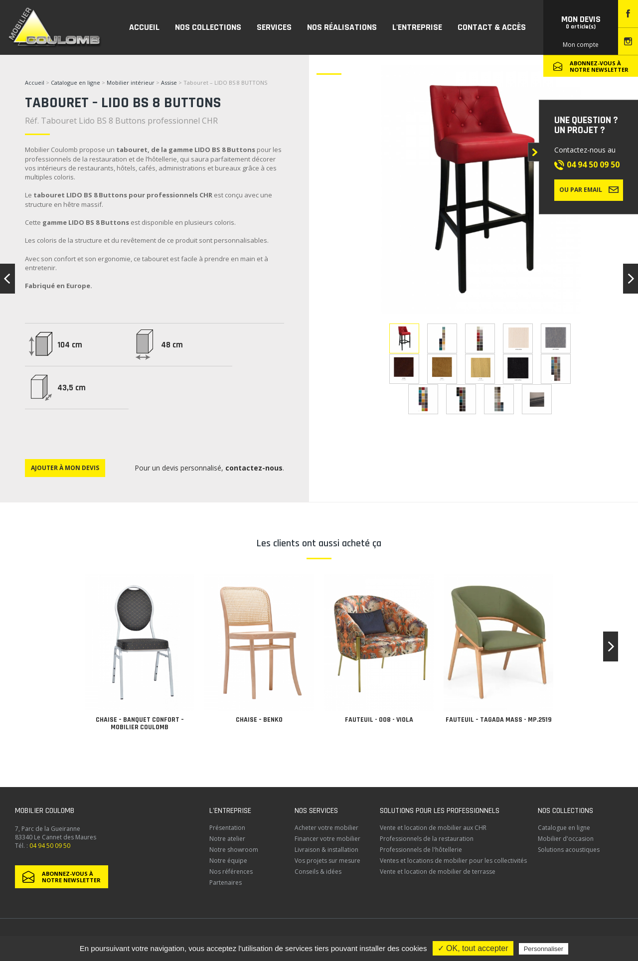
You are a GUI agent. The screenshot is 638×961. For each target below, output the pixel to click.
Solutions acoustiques (569, 849)
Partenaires (225, 882)
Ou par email (589, 189)
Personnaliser (544, 949)
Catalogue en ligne (75, 82)
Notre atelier (227, 838)
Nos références (231, 871)
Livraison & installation (326, 849)
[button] (610, 646)
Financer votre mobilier (327, 838)
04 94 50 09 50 (593, 164)
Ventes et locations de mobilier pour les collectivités (453, 860)
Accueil (34, 82)
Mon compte (581, 44)
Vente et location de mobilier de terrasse (437, 871)
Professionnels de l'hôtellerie (421, 849)
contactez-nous (254, 468)
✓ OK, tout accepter (473, 948)
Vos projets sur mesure (327, 860)
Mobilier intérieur (131, 82)
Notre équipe (228, 860)
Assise (169, 82)
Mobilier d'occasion (566, 838)
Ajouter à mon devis (65, 468)
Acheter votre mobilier (326, 827)
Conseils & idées (318, 871)
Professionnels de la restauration (427, 838)
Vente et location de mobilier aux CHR (433, 827)
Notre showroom (233, 849)
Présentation (227, 827)
